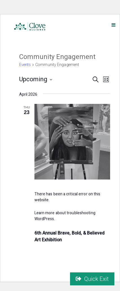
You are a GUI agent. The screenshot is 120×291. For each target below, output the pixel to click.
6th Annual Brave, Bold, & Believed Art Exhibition (69, 236)
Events (25, 65)
